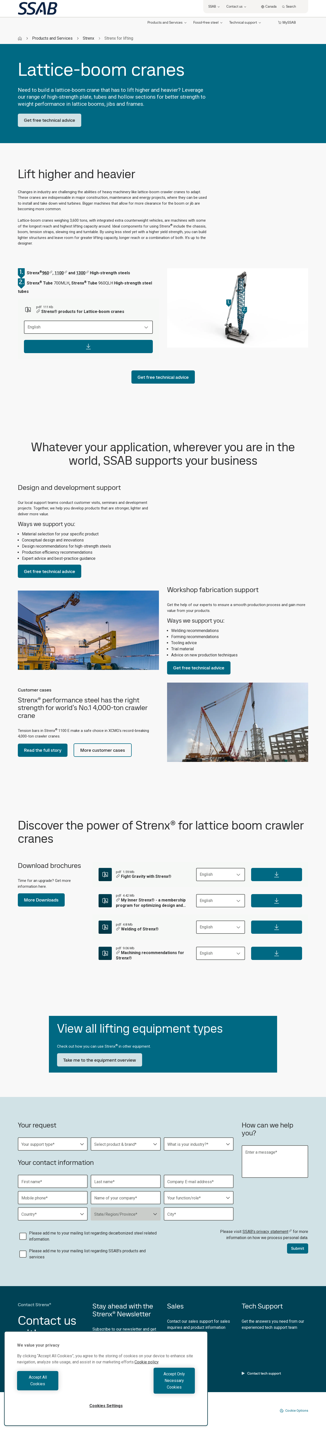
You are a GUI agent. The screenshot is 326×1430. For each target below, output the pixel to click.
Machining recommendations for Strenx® (150, 956)
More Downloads (41, 900)
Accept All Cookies (60, 1387)
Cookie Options (294, 1411)
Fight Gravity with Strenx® (143, 876)
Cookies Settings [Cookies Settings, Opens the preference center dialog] (106, 1405)
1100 (61, 272)
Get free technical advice (49, 120)
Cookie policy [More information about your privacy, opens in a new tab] (146, 1375)
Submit (297, 1248)
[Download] (88, 346)
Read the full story (42, 750)
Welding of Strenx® (137, 929)
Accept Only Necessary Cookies (152, 1387)
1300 (82, 272)
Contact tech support (261, 1373)
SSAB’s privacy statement (267, 1231)
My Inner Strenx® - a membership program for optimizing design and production (151, 903)
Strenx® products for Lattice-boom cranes (80, 311)
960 (47, 272)
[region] (106, 1385)
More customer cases (102, 750)
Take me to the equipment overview (99, 1060)
